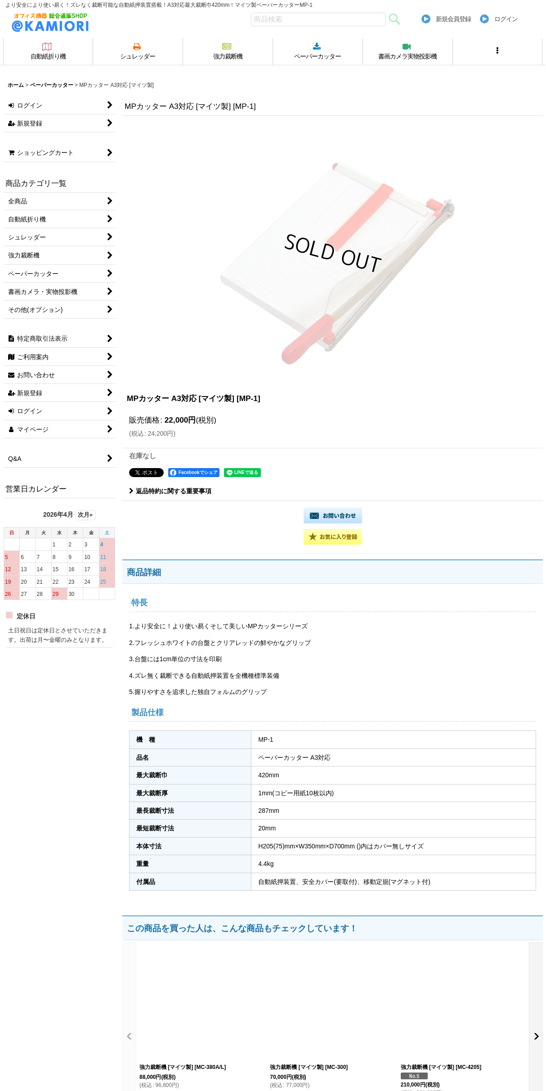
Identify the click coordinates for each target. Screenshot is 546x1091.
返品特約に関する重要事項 (170, 491)
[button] (498, 51)
